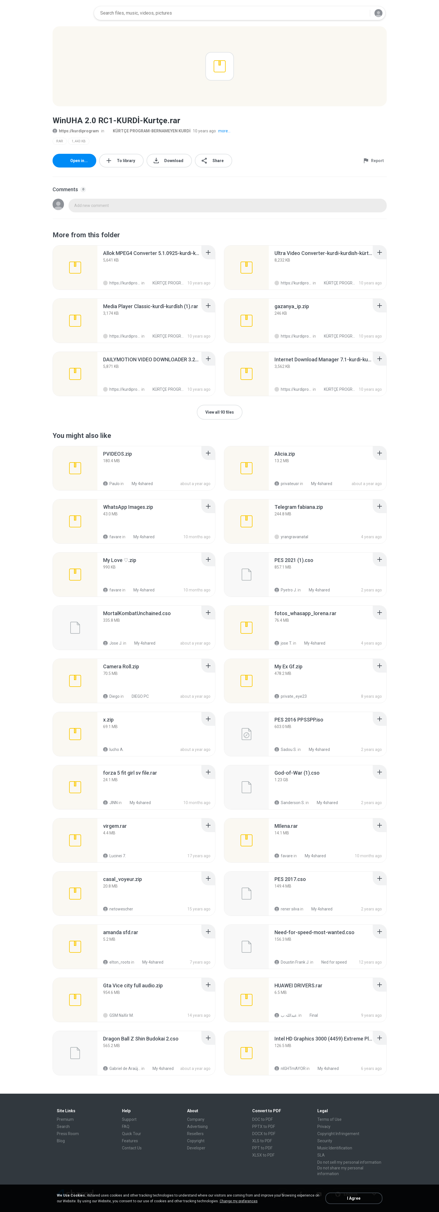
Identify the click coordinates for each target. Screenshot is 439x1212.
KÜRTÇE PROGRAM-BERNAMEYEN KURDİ (149, 131)
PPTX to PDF (263, 1126)
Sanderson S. (289, 802)
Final (310, 1015)
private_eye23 (290, 696)
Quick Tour (131, 1133)
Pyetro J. (285, 590)
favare (112, 537)
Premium (65, 1119)
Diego (111, 696)
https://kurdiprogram (76, 131)
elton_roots (116, 962)
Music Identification (334, 1148)
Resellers (195, 1133)
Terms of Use (329, 1119)
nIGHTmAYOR (290, 1068)
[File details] (75, 268)
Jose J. (112, 643)
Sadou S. (285, 749)
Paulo (111, 483)
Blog (61, 1141)
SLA (321, 1155)
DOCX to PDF (263, 1133)
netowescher (118, 909)
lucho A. (113, 749)
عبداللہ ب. (286, 1015)
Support (129, 1119)
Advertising (197, 1126)
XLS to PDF (262, 1141)
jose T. (283, 643)
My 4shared (139, 483)
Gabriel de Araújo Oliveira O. (122, 1068)
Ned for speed (331, 962)
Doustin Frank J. (291, 962)
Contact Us (132, 1148)
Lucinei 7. (114, 856)
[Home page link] (71, 13)
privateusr (286, 483)
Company (196, 1119)
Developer (196, 1148)
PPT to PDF (262, 1148)
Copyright (196, 1141)
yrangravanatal (291, 537)
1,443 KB (79, 141)
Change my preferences (239, 1201)
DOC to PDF (262, 1119)
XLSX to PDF (263, 1155)
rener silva (286, 909)
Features (130, 1141)
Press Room (68, 1133)
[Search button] (362, 13)
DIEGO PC (137, 696)
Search (63, 1126)
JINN (110, 802)
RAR (59, 141)
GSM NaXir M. (118, 1015)
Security (324, 1141)
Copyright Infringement (338, 1133)
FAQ (125, 1126)
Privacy (323, 1126)
